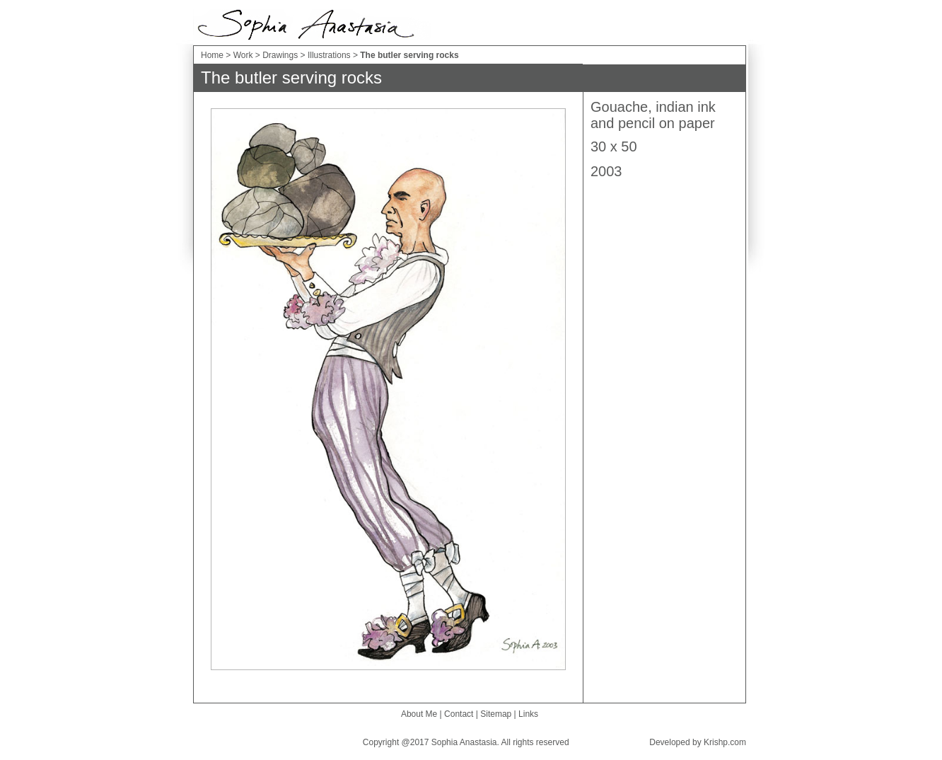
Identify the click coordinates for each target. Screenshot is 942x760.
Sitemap (495, 714)
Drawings (280, 55)
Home (212, 55)
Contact (458, 714)
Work (244, 55)
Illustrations (330, 55)
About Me (419, 714)
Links (528, 714)
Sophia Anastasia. (465, 742)
